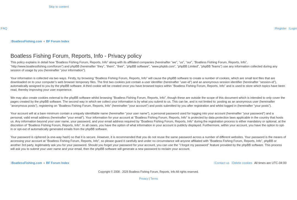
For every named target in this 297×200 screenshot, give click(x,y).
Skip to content (59, 6)
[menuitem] (3, 28)
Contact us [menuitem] (221, 163)
